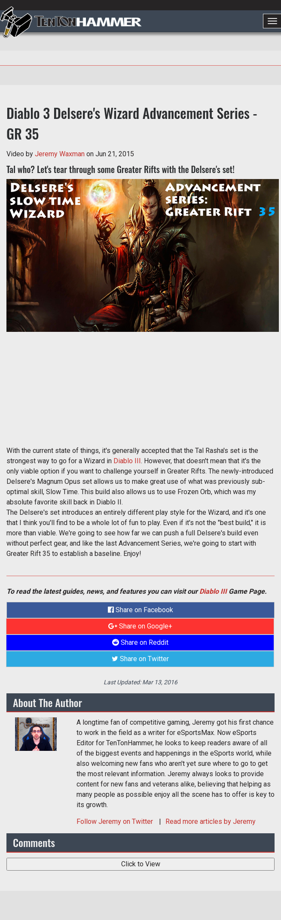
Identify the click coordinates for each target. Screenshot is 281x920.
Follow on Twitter (115, 821)
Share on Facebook (140, 610)
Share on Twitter (140, 659)
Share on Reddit (140, 642)
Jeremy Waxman (60, 154)
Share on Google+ (140, 626)
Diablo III (127, 461)
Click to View (140, 864)
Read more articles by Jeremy (210, 821)
